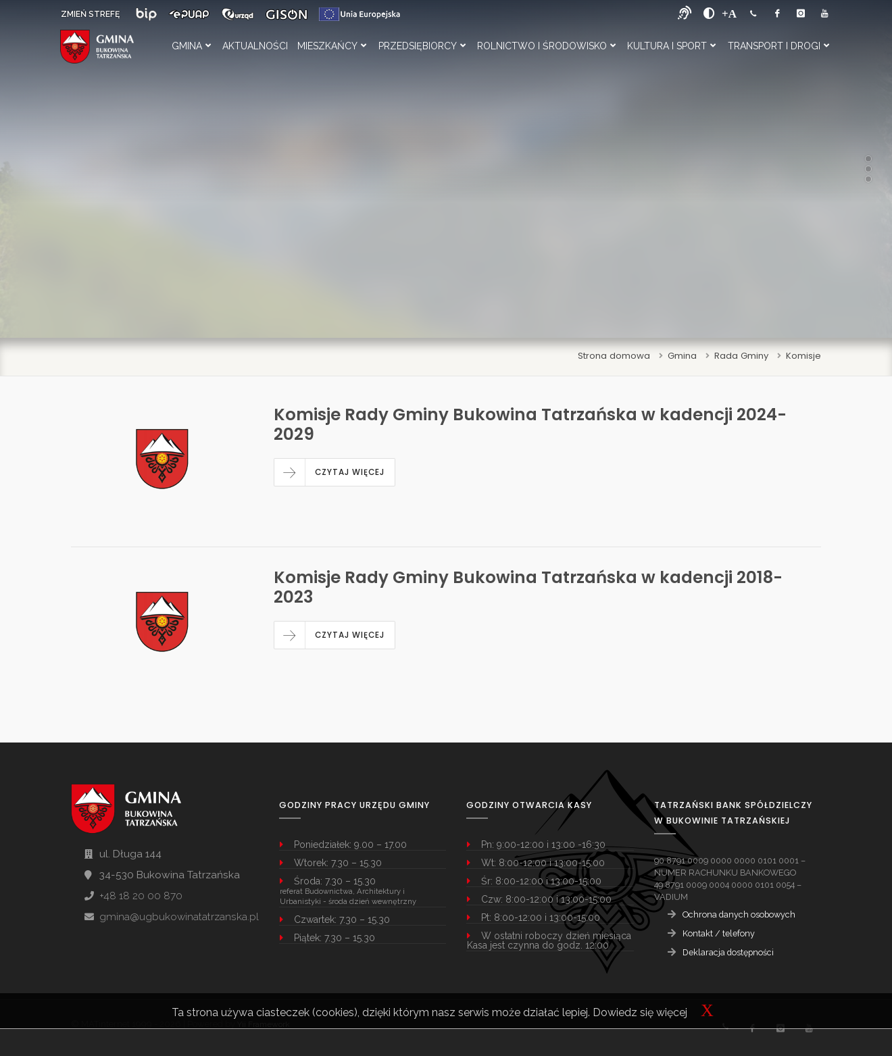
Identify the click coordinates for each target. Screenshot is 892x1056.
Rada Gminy (741, 355)
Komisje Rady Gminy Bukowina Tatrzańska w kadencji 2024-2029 (530, 424)
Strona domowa (614, 355)
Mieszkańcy (331, 46)
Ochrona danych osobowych (739, 914)
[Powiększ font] (729, 13)
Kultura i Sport (671, 46)
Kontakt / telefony (719, 933)
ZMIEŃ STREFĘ (90, 14)
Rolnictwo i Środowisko (546, 46)
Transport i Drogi (778, 46)
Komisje (803, 355)
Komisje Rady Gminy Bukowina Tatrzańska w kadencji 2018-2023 (528, 587)
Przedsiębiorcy (422, 46)
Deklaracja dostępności (728, 952)
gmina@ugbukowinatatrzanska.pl (179, 917)
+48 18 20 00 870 (140, 896)
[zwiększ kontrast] (709, 13)
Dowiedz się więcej (640, 1012)
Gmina (191, 46)
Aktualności (255, 46)
